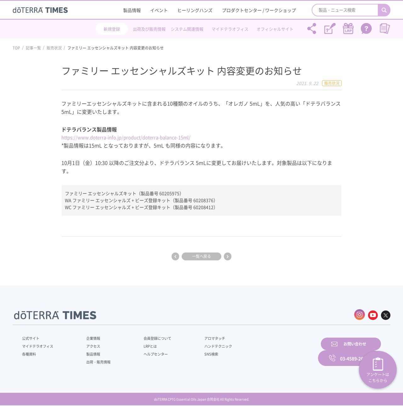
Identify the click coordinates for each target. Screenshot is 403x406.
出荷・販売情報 (95, 361)
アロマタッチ (200, 337)
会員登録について (148, 337)
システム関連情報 (187, 29)
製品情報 (132, 10)
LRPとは (140, 345)
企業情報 (89, 337)
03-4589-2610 (354, 352)
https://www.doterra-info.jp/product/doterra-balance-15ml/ (132, 137)
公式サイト (31, 337)
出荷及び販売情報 (149, 29)
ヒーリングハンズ (195, 10)
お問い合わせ (282, 352)
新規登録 (112, 29)
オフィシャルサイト (275, 29)
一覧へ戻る (201, 256)
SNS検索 (196, 353)
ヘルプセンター (146, 353)
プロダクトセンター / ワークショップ (259, 10)
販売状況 (54, 48)
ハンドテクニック (204, 345)
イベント (159, 10)
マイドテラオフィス (230, 29)
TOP (16, 48)
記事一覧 (33, 48)
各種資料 (29, 353)
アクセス (89, 345)
